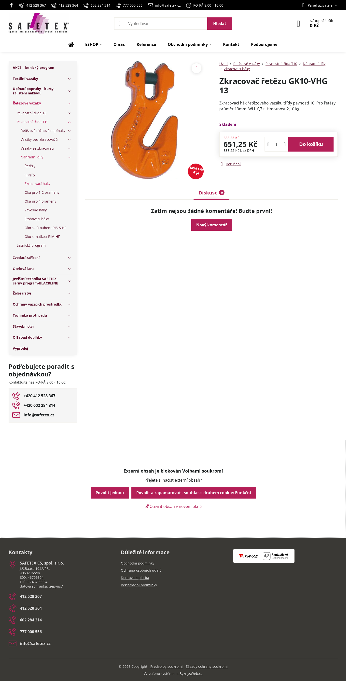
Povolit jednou (110, 492)
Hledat (219, 23)
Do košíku (311, 144)
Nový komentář (211, 225)
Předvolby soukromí (166, 666)
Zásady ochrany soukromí (207, 666)
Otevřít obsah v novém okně (173, 506)
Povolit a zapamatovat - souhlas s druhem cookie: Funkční (193, 492)
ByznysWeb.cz (191, 673)
